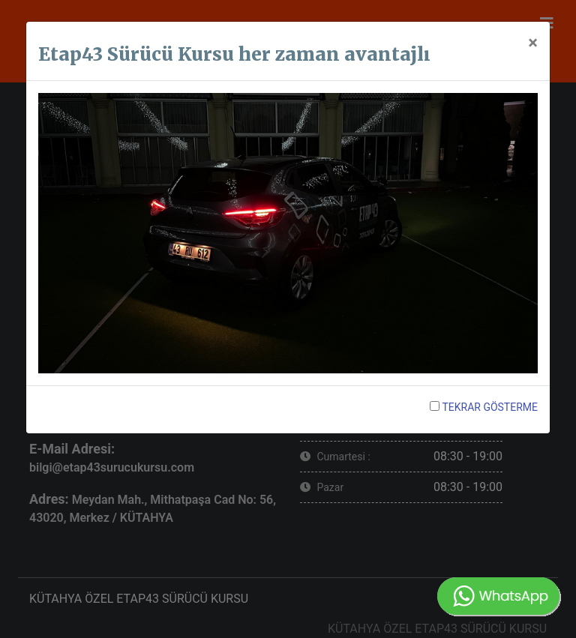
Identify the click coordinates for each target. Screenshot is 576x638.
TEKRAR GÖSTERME (484, 407)
